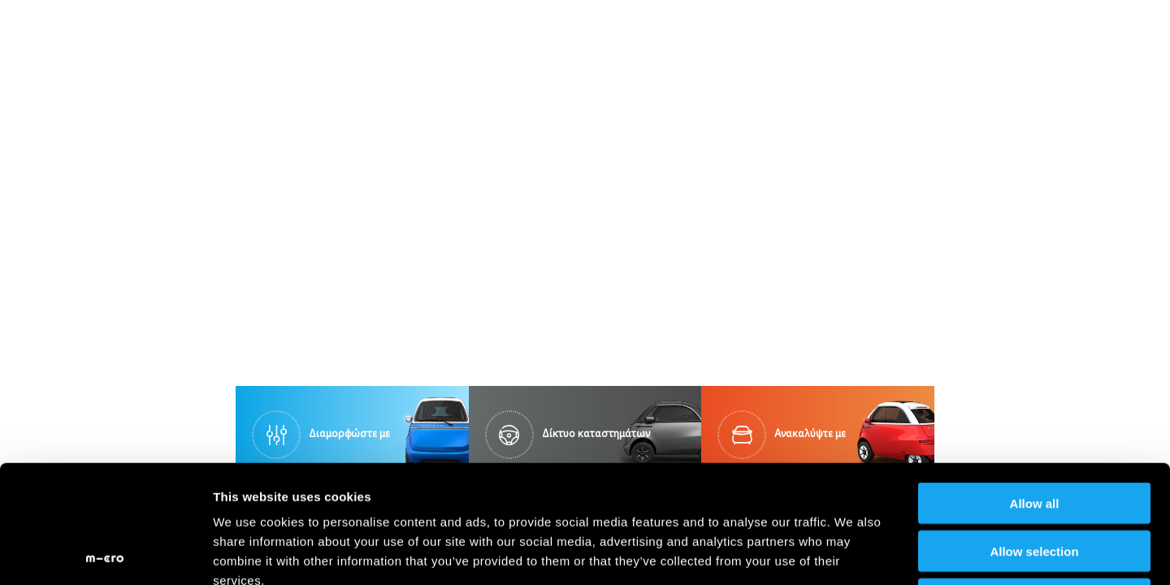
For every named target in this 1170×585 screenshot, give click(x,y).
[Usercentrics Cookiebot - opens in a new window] (105, 553)
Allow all (1035, 385)
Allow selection (1034, 433)
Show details (852, 553)
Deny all (1034, 481)
